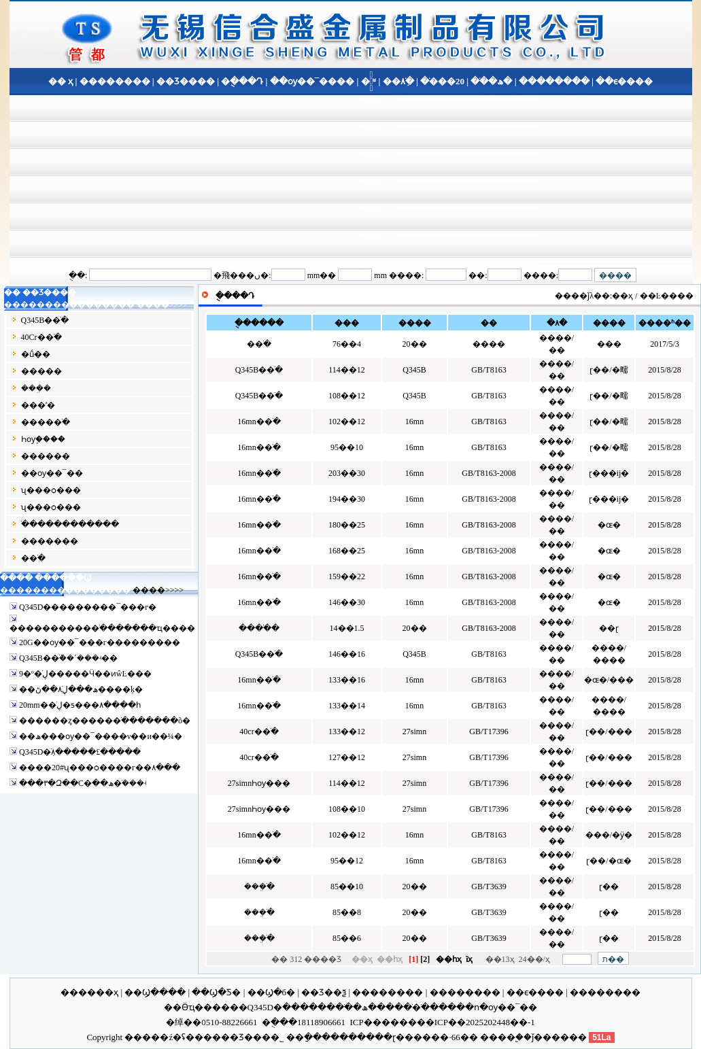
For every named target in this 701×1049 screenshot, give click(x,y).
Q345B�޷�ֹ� (45, 320)
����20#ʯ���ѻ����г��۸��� (99, 767)
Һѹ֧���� (43, 439)
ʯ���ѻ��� (51, 490)
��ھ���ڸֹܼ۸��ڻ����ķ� (81, 689)
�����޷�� (49, 541)
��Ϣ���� (155, 992)
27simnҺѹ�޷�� (259, 783)
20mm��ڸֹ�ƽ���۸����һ (80, 705)
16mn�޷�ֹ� (258, 421)
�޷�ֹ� (33, 558)
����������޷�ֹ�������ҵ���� (102, 628)
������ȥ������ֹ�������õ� (104, 720)
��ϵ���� (623, 81)
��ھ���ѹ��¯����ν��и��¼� (100, 736)
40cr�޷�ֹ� (258, 731)
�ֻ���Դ (242, 81)
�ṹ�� (35, 354)
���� (497, 1037)
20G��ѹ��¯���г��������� (99, 642)
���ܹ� (36, 388)
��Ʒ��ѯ (323, 992)
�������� (115, 81)
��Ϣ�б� (271, 992)
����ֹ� (259, 628)
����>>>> (162, 304)
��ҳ (622, 295)
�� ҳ (60, 81)
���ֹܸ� (259, 886)
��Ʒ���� (185, 81)
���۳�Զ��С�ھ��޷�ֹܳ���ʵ (82, 783)
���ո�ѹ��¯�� (492, 1007)
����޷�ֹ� (45, 422)
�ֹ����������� (70, 524)
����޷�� (45, 456)
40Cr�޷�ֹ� (41, 337)
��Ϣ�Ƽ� (216, 992)
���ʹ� (38, 405)
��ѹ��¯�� (52, 473)
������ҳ (89, 992)
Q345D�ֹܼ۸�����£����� (80, 752)
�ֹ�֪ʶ (369, 81)
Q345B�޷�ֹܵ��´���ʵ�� (68, 658)
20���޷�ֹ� (442, 81)
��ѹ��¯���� (312, 81)
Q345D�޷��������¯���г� (87, 607)
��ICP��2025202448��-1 (476, 1022)
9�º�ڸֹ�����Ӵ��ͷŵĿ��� (85, 673)
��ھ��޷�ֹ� (360, 1007)
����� (41, 371)
